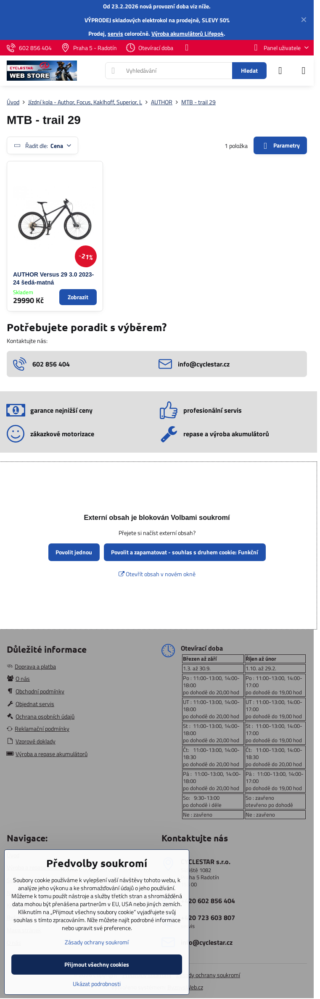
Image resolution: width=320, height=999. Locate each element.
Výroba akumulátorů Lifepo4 (187, 33)
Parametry (280, 145)
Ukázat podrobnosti (97, 984)
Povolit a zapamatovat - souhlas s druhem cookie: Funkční (184, 552)
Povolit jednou (74, 552)
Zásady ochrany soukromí (208, 974)
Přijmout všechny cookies (96, 964)
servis (115, 33)
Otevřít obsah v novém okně (157, 573)
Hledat (249, 70)
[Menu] (304, 70)
